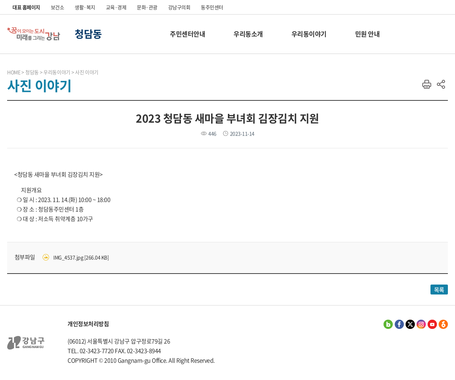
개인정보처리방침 (88, 323)
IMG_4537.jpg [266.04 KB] (81, 257)
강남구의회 (179, 7)
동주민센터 (212, 7)
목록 (439, 289)
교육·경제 (116, 7)
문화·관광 (147, 7)
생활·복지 (85, 7)
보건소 (57, 7)
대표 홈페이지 (26, 7)
